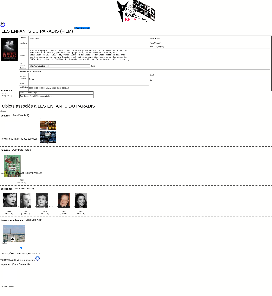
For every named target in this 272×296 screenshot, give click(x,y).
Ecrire (152, 82)
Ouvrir (93, 68)
